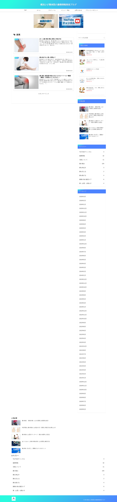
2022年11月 (83, 315)
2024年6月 (82, 255)
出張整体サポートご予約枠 (92, 69)
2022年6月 (82, 330)
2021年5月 (82, 362)
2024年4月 (82, 263)
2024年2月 (82, 271)
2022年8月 (82, 326)
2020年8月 (82, 397)
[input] (92, 37)
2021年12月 (83, 346)
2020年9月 (82, 393)
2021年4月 (82, 366)
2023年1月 (82, 307)
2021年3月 (82, 370)
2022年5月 (82, 334)
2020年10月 (83, 389)
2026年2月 (82, 200)
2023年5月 (82, 299)
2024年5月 (82, 259)
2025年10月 (83, 216)
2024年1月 (82, 275)
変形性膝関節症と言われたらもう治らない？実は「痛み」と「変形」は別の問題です (95, 52)
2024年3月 (82, 267)
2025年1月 (82, 240)
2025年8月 (82, 220)
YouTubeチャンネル (91, 152)
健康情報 (91, 156)
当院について (91, 160)
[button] (104, 38)
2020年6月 (82, 405)
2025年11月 (83, 212)
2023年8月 (82, 295)
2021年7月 (82, 354)
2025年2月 (82, 236)
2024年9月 (82, 248)
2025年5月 (82, 228)
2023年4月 (82, 303)
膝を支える (91, 171)
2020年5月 (82, 409)
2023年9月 (82, 291)
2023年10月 (83, 287)
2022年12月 (83, 311)
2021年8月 (82, 350)
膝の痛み (91, 163)
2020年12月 (83, 382)
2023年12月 (83, 279)
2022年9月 (82, 322)
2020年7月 (82, 401)
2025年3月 (82, 232)
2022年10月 (83, 318)
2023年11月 (83, 283)
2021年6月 (82, 358)
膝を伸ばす (91, 167)
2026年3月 (82, 196)
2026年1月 (82, 204)
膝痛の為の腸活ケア (91, 179)
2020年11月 (83, 385)
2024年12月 (83, 244)
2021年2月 (82, 374)
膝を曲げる (91, 175)
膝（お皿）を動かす (91, 183)
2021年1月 (82, 378)
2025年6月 (82, 224)
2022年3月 (82, 342)
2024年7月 (82, 252)
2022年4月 (82, 338)
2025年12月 (83, 208)
